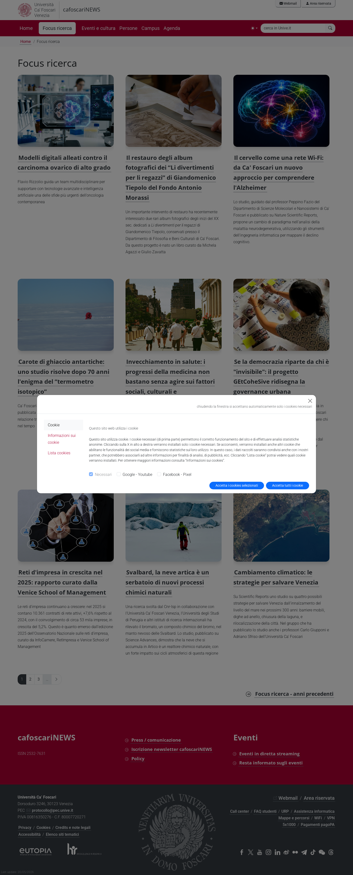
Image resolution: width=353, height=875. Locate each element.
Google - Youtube (137, 474)
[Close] (310, 401)
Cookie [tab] (54, 425)
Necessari (103, 474)
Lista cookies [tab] (59, 453)
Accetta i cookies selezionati (236, 485)
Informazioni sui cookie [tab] (62, 438)
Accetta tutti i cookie (287, 485)
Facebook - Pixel (177, 474)
